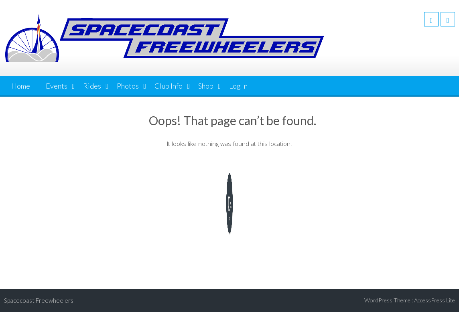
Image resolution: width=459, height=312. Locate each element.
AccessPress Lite (434, 300)
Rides (92, 85)
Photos (128, 85)
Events (56, 85)
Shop (205, 85)
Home (20, 85)
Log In (238, 85)
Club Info (168, 85)
